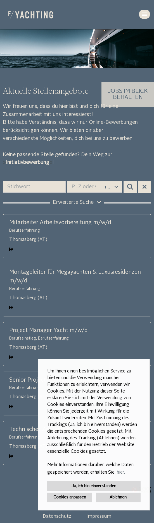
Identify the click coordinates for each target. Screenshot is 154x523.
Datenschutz (57, 516)
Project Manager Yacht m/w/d (48, 330)
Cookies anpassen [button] (69, 497)
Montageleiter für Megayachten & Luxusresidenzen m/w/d (75, 277)
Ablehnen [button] (118, 497)
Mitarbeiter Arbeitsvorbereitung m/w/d (60, 223)
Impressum (98, 516)
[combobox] (111, 187)
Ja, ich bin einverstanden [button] (94, 486)
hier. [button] (121, 472)
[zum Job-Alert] (127, 94)
